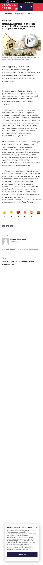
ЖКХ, (4, 262)
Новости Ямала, (27, 262)
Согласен (22, 555)
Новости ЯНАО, (14, 262)
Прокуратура (8, 264)
